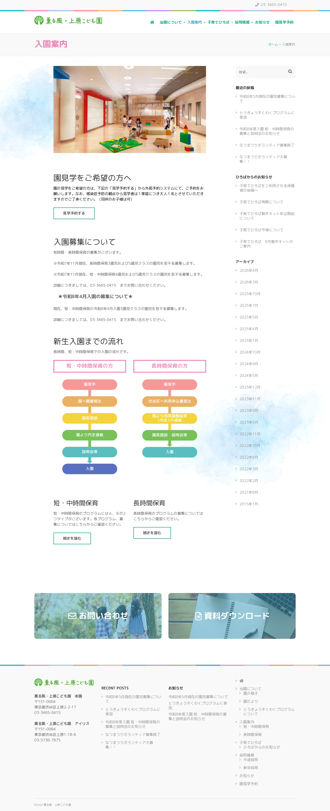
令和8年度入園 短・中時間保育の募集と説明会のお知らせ (266, 131)
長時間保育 (252, 734)
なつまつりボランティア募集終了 (266, 145)
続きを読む (72, 538)
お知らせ (262, 22)
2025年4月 (248, 328)
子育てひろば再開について (261, 201)
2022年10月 (250, 445)
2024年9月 (248, 363)
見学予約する (74, 213)
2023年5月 (248, 422)
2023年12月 (250, 387)
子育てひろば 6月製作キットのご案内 (266, 244)
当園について (171, 22)
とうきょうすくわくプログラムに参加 (266, 115)
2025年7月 (248, 305)
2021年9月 (248, 492)
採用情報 (242, 22)
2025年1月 (248, 340)
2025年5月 (248, 317)
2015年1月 (248, 503)
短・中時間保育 (256, 726)
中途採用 (250, 759)
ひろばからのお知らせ (261, 747)
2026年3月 (248, 282)
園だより (250, 701)
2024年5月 (248, 375)
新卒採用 (250, 767)
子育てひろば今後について (261, 229)
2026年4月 (248, 270)
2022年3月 (248, 468)
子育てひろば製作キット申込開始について (266, 216)
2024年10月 (250, 352)
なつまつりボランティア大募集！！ (263, 159)
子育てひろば (218, 22)
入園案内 (194, 22)
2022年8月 (248, 457)
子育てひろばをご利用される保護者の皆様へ (266, 188)
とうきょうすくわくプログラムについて (269, 711)
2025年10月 (250, 293)
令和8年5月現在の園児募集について (267, 98)
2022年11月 (250, 433)
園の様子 (250, 693)
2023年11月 (250, 398)
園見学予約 (284, 22)
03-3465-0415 (271, 4)
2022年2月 (248, 480)
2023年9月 (248, 410)
